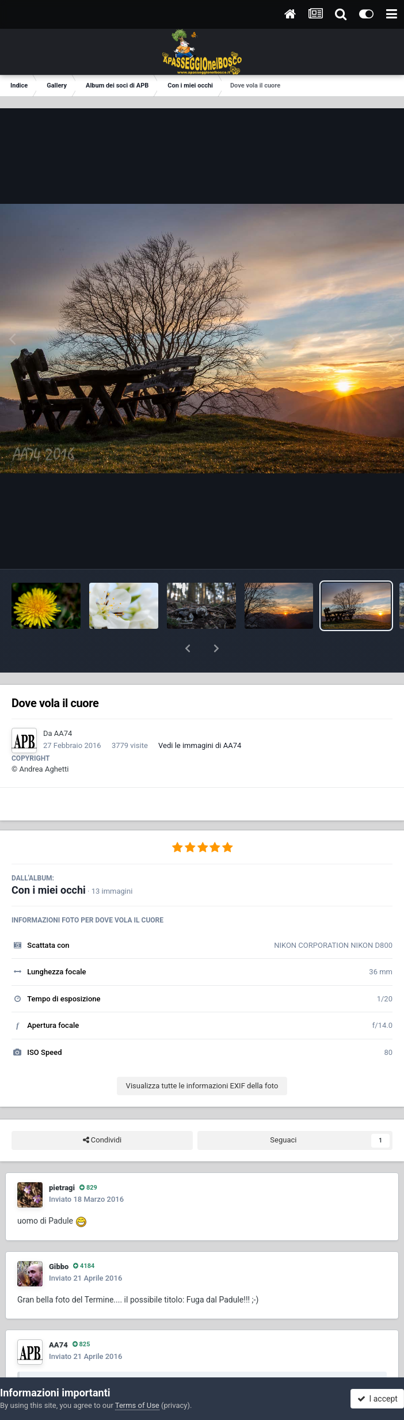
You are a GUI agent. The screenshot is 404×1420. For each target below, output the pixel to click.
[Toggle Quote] (34, 1353)
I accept (377, 1398)
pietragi (62, 1157)
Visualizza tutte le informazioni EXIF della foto (202, 1055)
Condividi (102, 1110)
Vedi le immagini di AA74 (199, 715)
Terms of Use (137, 1405)
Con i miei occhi (49, 860)
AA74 (63, 703)
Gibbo (58, 1236)
